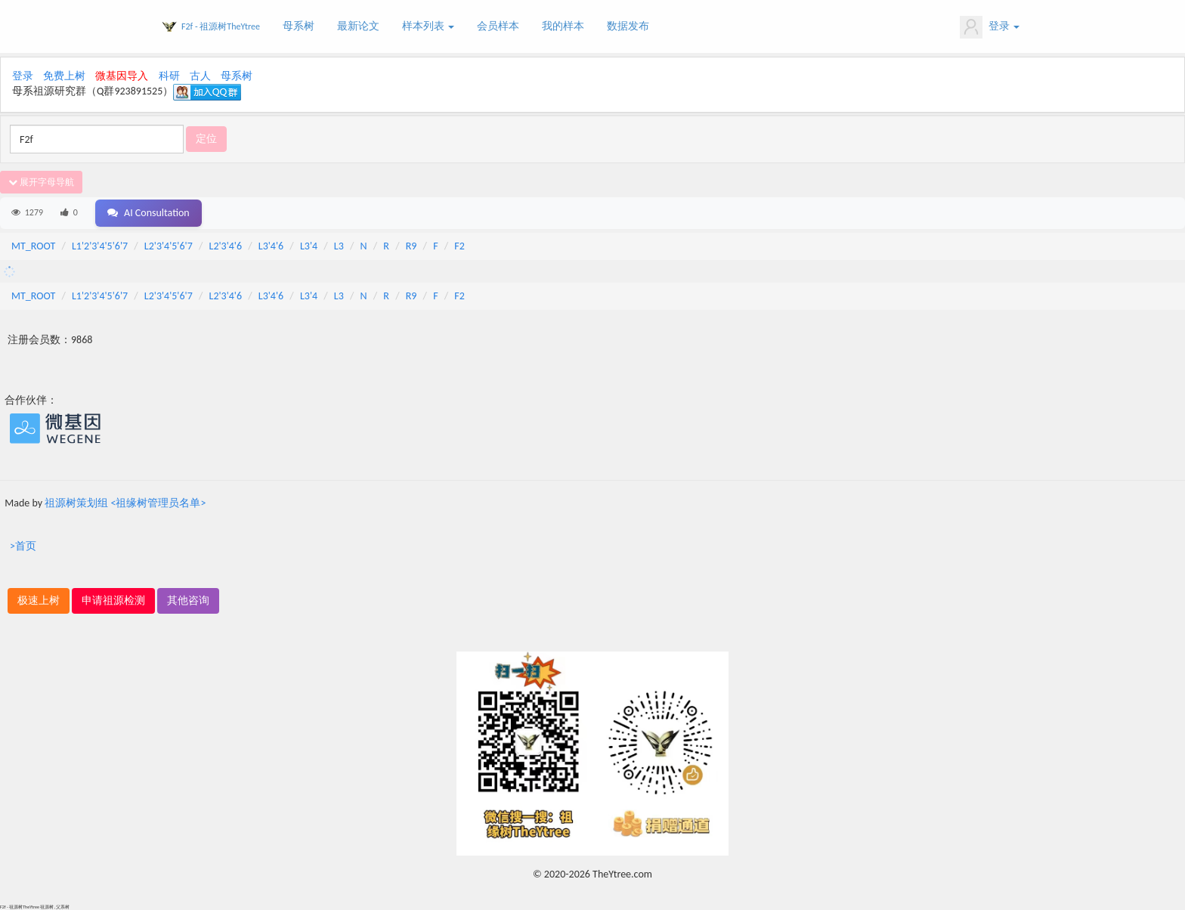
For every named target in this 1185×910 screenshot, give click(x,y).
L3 (339, 246)
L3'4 (308, 246)
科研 (169, 76)
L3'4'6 (270, 246)
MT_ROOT (33, 246)
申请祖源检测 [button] (113, 600)
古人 (200, 76)
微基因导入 (121, 76)
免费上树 (64, 76)
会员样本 (498, 26)
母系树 (298, 26)
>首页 (23, 546)
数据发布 (628, 26)
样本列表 (428, 26)
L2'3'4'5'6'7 (168, 246)
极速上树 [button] (38, 600)
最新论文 (358, 26)
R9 (411, 246)
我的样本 (563, 26)
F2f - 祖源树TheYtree (220, 26)
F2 (459, 246)
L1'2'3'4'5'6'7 (100, 246)
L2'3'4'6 (226, 246)
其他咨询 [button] (188, 600)
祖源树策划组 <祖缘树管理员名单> (125, 503)
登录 (989, 27)
